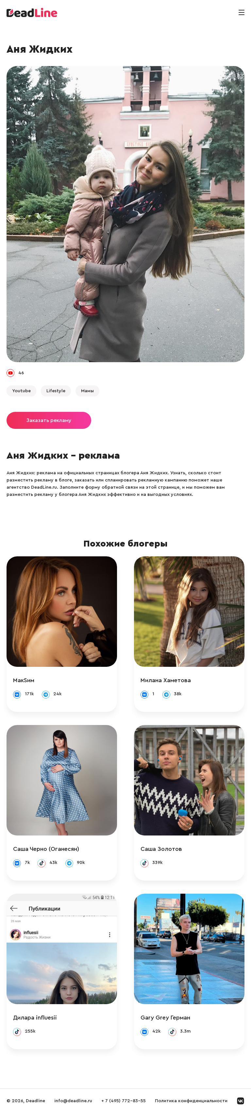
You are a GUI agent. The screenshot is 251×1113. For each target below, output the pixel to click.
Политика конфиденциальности (191, 1101)
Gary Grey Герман (165, 1017)
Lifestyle (55, 391)
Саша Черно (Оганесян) (46, 849)
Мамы (87, 391)
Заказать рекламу (49, 420)
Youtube (21, 391)
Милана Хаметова (166, 680)
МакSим (23, 680)
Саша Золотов (161, 849)
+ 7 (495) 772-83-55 (123, 1101)
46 (21, 373)
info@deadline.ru (73, 1101)
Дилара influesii (35, 1017)
